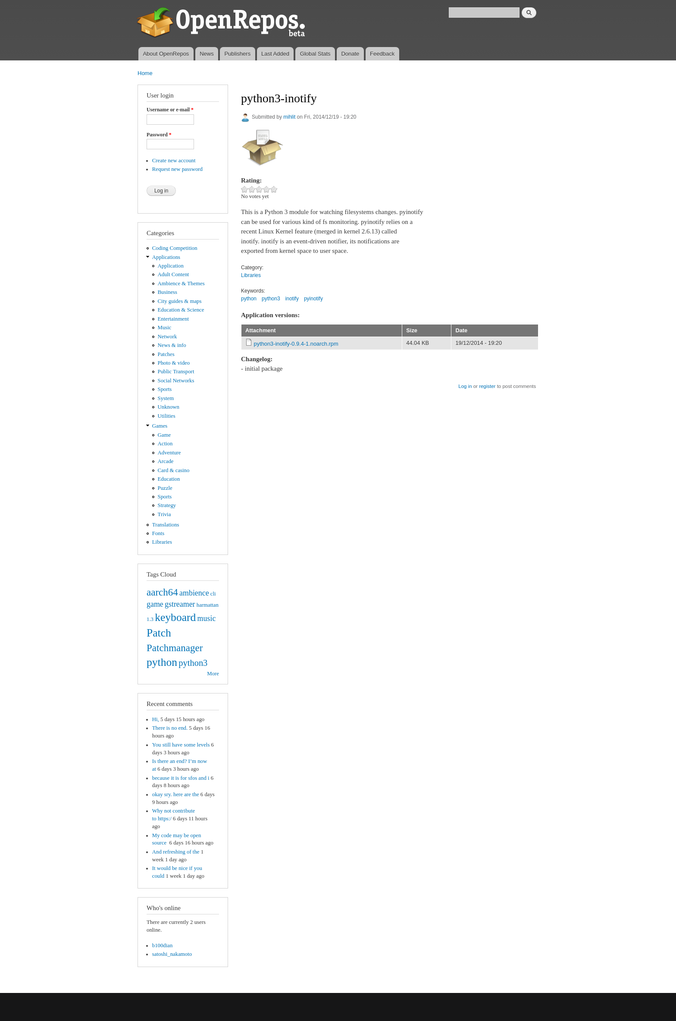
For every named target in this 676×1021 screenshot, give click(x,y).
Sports (165, 389)
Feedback (382, 53)
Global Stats (315, 53)
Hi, (155, 719)
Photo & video (174, 363)
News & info (172, 345)
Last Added (275, 53)
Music (165, 328)
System (166, 398)
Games (160, 426)
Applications (166, 257)
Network (167, 337)
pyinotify (313, 299)
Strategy (167, 505)
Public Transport (176, 372)
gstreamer (180, 604)
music (206, 618)
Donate (350, 53)
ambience (194, 593)
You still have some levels (181, 745)
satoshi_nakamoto (172, 954)
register (487, 386)
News (207, 53)
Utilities (166, 416)
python (162, 662)
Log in (465, 386)
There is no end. (170, 728)
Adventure (169, 453)
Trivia (164, 514)
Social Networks (176, 381)
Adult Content (173, 274)
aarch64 (162, 592)
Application (171, 266)
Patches (166, 354)
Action (165, 444)
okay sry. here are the (175, 794)
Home (145, 73)
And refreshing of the (176, 852)
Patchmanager (175, 647)
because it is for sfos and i (181, 778)
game (155, 604)
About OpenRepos (166, 53)
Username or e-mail (170, 110)
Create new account (174, 161)
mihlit (289, 117)
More (213, 674)
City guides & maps (180, 301)
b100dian (162, 945)
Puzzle (165, 488)
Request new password (177, 169)
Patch (159, 633)
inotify (292, 299)
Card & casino (174, 470)
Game (164, 435)
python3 (192, 663)
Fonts (158, 533)
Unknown (168, 407)
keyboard (175, 617)
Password (159, 135)
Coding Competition (174, 248)
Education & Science (181, 310)
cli (213, 594)
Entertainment (173, 319)
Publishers (237, 53)
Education (169, 479)
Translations (165, 525)
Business (167, 292)
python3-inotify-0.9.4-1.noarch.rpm (296, 343)
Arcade (166, 461)
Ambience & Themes (181, 283)
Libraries (162, 542)
